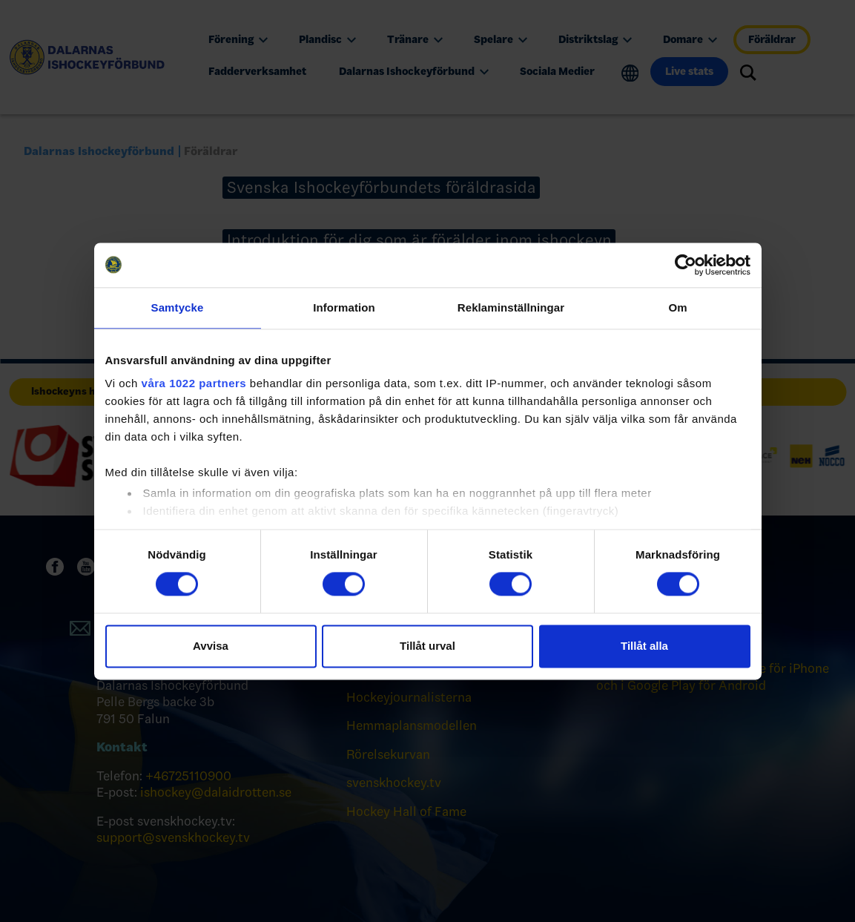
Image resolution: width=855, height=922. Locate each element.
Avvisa (210, 645)
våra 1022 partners (194, 383)
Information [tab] (344, 307)
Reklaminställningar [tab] (511, 307)
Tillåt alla (644, 645)
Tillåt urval (427, 645)
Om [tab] (677, 307)
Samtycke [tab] (177, 307)
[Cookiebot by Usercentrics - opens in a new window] (685, 265)
